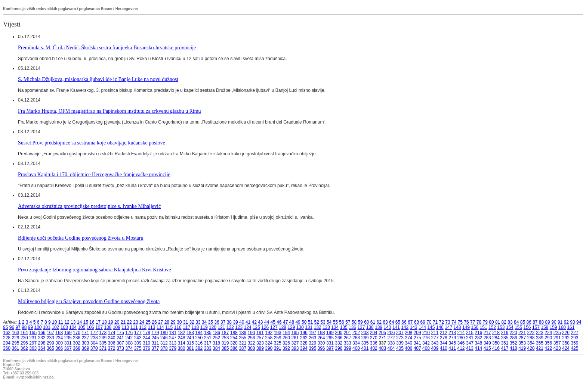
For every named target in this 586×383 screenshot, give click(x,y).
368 (76, 348)
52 (316, 322)
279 (452, 337)
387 (242, 348)
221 (522, 332)
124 (248, 327)
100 (38, 327)
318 (216, 343)
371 (103, 348)
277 (434, 337)
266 (338, 337)
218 (496, 332)
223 (539, 332)
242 (129, 337)
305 (103, 343)
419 (522, 348)
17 (98, 322)
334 (356, 343)
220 (513, 332)
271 (382, 337)
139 (378, 327)
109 (116, 327)
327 (295, 343)
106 (90, 327)
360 (6, 348)
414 (478, 348)
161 (570, 327)
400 (356, 348)
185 (208, 332)
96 (11, 327)
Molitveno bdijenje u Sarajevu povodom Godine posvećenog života (89, 301)
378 (164, 348)
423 (557, 348)
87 (535, 322)
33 (197, 322)
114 (160, 327)
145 (431, 327)
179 (155, 332)
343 (434, 343)
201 (347, 332)
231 (33, 337)
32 (191, 322)
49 (297, 322)
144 (422, 327)
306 (111, 343)
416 (496, 348)
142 (404, 327)
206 (391, 332)
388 (251, 348)
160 (562, 327)
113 (151, 327)
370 (94, 348)
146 (440, 327)
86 (528, 322)
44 (266, 322)
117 (186, 327)
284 (496, 337)
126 (265, 327)
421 (539, 348)
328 (304, 343)
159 (553, 327)
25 (148, 322)
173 (103, 332)
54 (329, 322)
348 (478, 343)
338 (391, 343)
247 (172, 337)
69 (422, 322)
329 (312, 343)
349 (487, 343)
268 (356, 337)
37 (222, 322)
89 (547, 322)
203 (364, 332)
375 (138, 348)
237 (85, 337)
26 (154, 322)
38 (229, 322)
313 (172, 343)
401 (364, 348)
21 (123, 322)
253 (225, 337)
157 (536, 327)
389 (260, 348)
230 (24, 337)
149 (466, 327)
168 (59, 332)
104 (73, 327)
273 (400, 337)
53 (322, 322)
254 (234, 337)
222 (531, 332)
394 (304, 348)
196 (304, 332)
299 (50, 343)
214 (461, 332)
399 (347, 348)
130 (300, 327)
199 (330, 332)
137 (361, 327)
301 (68, 343)
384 (216, 348)
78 (478, 322)
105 (81, 327)
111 (134, 327)
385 (225, 348)
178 (146, 332)
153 (501, 327)
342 (426, 343)
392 (286, 348)
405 (400, 348)
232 (42, 337)
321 (242, 343)
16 (91, 322)
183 (190, 332)
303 (85, 343)
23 (135, 322)
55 (335, 322)
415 (487, 348)
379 (172, 348)
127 (274, 327)
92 (566, 322)
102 (55, 327)
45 (273, 322)
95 (5, 327)
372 (111, 348)
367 (68, 348)
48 (291, 322)
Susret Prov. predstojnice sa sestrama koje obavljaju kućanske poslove (91, 143)
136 (352, 327)
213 (452, 332)
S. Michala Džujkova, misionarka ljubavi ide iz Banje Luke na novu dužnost (98, 79)
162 (6, 332)
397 (330, 348)
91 (560, 322)
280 (461, 337)
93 (572, 322)
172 (94, 332)
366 (59, 348)
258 (268, 337)
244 (146, 337)
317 (208, 343)
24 (141, 322)
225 (557, 332)
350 (496, 343)
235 (68, 337)
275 (417, 337)
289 (539, 337)
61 (372, 322)
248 (181, 337)
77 (472, 322)
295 (15, 343)
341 (417, 343)
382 (199, 348)
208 (408, 332)
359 (574, 343)
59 (360, 322)
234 (59, 337)
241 (120, 337)
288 (531, 337)
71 (435, 322)
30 (179, 322)
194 (286, 332)
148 (457, 327)
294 (6, 343)
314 (181, 343)
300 (59, 343)
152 (492, 327)
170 (76, 332)
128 (282, 327)
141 (396, 327)
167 (50, 332)
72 (441, 322)
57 (347, 322)
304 (94, 343)
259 (277, 337)
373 (120, 348)
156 (527, 327)
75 (460, 322)
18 (104, 322)
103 (64, 327)
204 (373, 332)
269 (364, 337)
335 (364, 343)
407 (417, 348)
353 (522, 343)
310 (146, 343)
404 (391, 348)
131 (308, 327)
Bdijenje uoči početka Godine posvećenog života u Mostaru (81, 238)
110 (125, 327)
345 (452, 343)
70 (428, 322)
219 (504, 332)
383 (208, 348)
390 (268, 348)
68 (416, 322)
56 (341, 322)
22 (129, 322)
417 (504, 348)
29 (172, 322)
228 (6, 337)
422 (548, 348)
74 (453, 322)
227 (574, 332)
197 (312, 332)
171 (85, 332)
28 (166, 322)
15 (85, 322)
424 (566, 348)
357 (557, 343)
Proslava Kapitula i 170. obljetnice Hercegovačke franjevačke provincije (94, 174)
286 (513, 337)
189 (242, 332)
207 (400, 332)
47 (285, 322)
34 (204, 322)
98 (24, 327)
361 (15, 348)
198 (321, 332)
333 (347, 343)
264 (321, 337)
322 (251, 343)
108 (108, 327)
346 (461, 343)
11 (60, 322)
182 (181, 332)
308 (129, 343)
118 (195, 327)
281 (470, 337)
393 (295, 348)
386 (234, 348)
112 (142, 327)
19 (110, 322)
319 (225, 343)
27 (160, 322)
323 (260, 343)
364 (42, 348)
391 (277, 348)
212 (443, 332)
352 (513, 343)
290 (548, 337)
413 (470, 348)
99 (30, 327)
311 (155, 343)
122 (230, 327)
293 (574, 337)
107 (99, 327)
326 (286, 343)
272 (391, 337)
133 (326, 327)
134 (335, 327)
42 (254, 322)
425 (574, 348)
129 (291, 327)
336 (373, 343)
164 (24, 332)
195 (295, 332)
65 (397, 322)
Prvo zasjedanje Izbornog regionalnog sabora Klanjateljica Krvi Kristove (94, 270)
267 (347, 337)
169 (68, 332)
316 (199, 343)
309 (138, 343)
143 (413, 327)
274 (408, 337)
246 (164, 337)
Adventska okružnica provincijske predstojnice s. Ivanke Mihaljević (89, 206)
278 (443, 337)
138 (370, 327)
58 (354, 322)
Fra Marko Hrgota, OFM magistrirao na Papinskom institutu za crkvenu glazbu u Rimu (109, 111)
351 (504, 343)
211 (434, 332)
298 (42, 343)
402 (373, 348)
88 (541, 322)
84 (516, 322)
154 (509, 327)
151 (483, 327)
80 (491, 322)
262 (304, 337)
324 (268, 343)
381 (190, 348)
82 (504, 322)
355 (539, 343)
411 (452, 348)
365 (50, 348)
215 (470, 332)
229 (15, 337)
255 (242, 337)
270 (373, 337)
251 (208, 337)
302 (76, 343)
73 (447, 322)
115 (169, 327)
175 (120, 332)
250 (199, 337)
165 (33, 332)
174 (111, 332)
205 (382, 332)
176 (129, 332)
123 (239, 327)
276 (426, 337)
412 (461, 348)
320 (234, 343)
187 (225, 332)
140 (387, 327)
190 (251, 332)
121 (221, 327)
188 (234, 332)
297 (33, 343)
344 (443, 343)
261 (295, 337)
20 (116, 322)
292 (566, 337)
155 (518, 327)
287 (522, 337)
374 (129, 348)
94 (578, 322)
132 (317, 327)
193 (277, 332)
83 (510, 322)
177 (138, 332)
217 (487, 332)
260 (286, 337)
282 (478, 337)
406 (408, 348)
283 (487, 337)
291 (557, 337)
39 (235, 322)
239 (103, 337)
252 (216, 337)
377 (155, 348)
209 (417, 332)
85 (522, 322)
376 (146, 348)
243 (138, 337)
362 (24, 348)
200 (338, 332)
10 (54, 322)
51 (310, 322)
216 (478, 332)
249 (190, 337)
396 (321, 348)
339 (400, 343)
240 (111, 337)
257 (260, 337)
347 (470, 343)
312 (164, 343)
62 (379, 322)
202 (356, 332)
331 (330, 343)
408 (426, 348)
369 (85, 348)
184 (199, 332)
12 (66, 322)
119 (204, 327)
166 (42, 332)
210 (426, 332)
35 (210, 322)
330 (321, 343)
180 (164, 332)
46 (279, 322)
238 (94, 337)
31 (185, 322)
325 (277, 343)
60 (366, 322)
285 (504, 337)
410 (443, 348)
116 (178, 327)
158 (544, 327)
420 (531, 348)
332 (338, 343)
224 (548, 332)
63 (385, 322)
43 (260, 322)
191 (260, 332)
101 (46, 327)
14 (79, 322)
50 (304, 322)
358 (566, 343)
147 (448, 327)
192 (268, 332)
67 (410, 322)
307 (120, 343)
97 (17, 327)
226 (566, 332)
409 (434, 348)
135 (344, 327)
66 (403, 322)
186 (216, 332)
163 (15, 332)
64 (391, 322)
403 (382, 348)
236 (76, 337)
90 (553, 322)
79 (485, 322)
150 (474, 327)
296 (24, 343)
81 (497, 322)
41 (248, 322)
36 (216, 322)
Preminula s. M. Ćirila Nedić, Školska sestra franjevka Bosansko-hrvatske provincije (107, 47)
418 (513, 348)
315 (190, 343)
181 (172, 332)
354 (531, 343)
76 (466, 322)
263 (312, 337)
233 (50, 337)
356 (548, 343)
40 (241, 322)
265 (330, 337)
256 (251, 337)
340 (408, 343)
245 (155, 337)
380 (181, 348)
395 (312, 348)
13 (73, 322)
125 (256, 327)
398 (338, 348)
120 (212, 327)
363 (33, 348)
